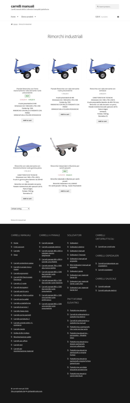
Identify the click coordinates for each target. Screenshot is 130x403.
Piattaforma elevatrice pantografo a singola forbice (78, 352)
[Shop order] (20, 209)
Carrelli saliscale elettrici (107, 290)
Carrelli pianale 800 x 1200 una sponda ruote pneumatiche (52, 306)
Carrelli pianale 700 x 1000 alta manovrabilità (52, 266)
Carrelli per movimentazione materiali (23, 350)
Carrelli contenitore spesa (23, 263)
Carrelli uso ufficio (20, 341)
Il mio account (19, 247)
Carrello (17, 251)
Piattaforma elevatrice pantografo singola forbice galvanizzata (80, 361)
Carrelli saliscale (104, 286)
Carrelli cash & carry (21, 291)
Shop (16, 255)
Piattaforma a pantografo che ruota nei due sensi (80, 328)
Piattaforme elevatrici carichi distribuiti (78, 374)
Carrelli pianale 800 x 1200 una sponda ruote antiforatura (52, 297)
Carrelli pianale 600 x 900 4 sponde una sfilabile (52, 260)
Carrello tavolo (19, 329)
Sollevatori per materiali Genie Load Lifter (79, 282)
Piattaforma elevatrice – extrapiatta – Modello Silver (79, 335)
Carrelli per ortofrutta (106, 247)
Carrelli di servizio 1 (21, 307)
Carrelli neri (18, 345)
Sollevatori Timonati (77, 255)
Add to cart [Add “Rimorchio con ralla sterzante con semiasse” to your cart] (102, 121)
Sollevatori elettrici (77, 247)
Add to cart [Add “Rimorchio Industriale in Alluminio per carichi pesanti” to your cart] (65, 191)
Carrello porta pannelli (22, 315)
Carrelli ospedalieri (105, 270)
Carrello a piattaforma (22, 303)
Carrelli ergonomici (21, 273)
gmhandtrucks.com (35, 391)
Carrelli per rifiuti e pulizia (23, 295)
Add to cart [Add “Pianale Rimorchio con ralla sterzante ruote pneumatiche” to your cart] (65, 114)
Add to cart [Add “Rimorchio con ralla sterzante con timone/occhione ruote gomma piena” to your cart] (27, 199)
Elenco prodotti (27, 17)
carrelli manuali (22, 6)
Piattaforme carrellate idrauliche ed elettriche (78, 368)
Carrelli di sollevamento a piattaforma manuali (79, 321)
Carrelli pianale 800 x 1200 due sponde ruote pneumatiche (52, 289)
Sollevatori (74, 243)
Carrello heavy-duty (21, 311)
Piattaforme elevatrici (78, 310)
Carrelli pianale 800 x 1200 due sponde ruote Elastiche (52, 281)
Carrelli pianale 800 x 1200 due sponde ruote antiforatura (52, 274)
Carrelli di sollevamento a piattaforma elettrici (79, 315)
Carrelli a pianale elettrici (51, 247)
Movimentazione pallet (22, 337)
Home (13, 17)
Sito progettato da (18, 391)
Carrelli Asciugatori (21, 287)
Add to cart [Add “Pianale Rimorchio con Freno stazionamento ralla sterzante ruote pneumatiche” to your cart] (27, 120)
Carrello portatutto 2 (22, 319)
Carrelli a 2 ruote (20, 283)
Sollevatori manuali (77, 251)
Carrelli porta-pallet (21, 299)
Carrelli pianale (47, 243)
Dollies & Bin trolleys (21, 333)
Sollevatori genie (76, 271)
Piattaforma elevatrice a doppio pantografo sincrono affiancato (79, 344)
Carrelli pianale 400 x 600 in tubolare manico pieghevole (52, 253)
